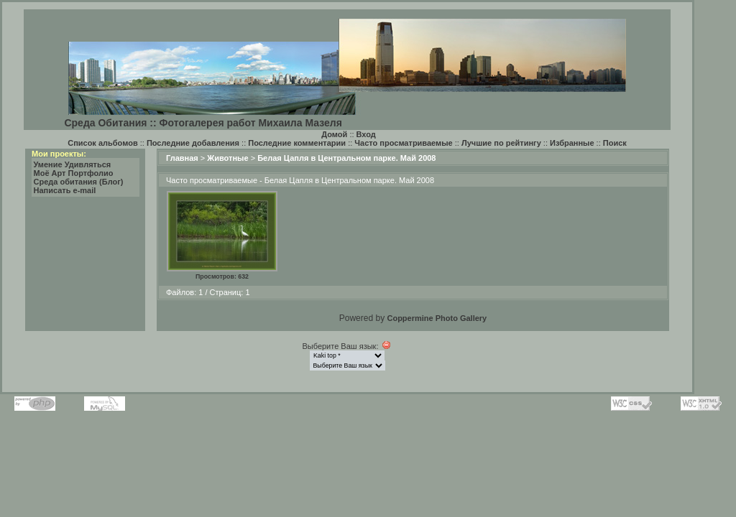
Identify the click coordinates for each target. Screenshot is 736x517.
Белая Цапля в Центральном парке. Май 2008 (346, 158)
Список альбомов (102, 143)
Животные (227, 158)
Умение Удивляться (72, 164)
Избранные (572, 143)
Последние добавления (193, 143)
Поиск (615, 143)
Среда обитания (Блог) (79, 181)
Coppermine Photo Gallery (437, 318)
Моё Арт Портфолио (74, 173)
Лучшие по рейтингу (501, 143)
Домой (334, 134)
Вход (366, 134)
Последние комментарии (297, 143)
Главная (182, 158)
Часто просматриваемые (403, 143)
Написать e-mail (65, 190)
